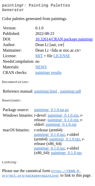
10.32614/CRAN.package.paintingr (64, 41)
